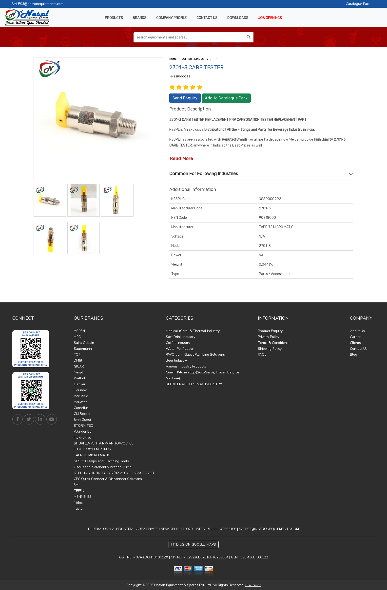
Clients (355, 342)
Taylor (79, 508)
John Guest (82, 419)
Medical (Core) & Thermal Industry (193, 331)
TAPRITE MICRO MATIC (92, 455)
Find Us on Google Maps (193, 544)
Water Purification (180, 348)
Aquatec (80, 402)
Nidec (78, 502)
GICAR (79, 366)
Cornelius (81, 408)
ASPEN (79, 331)
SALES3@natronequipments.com (37, 3)
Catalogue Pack (358, 3)
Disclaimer (253, 585)
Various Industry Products (186, 366)
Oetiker (79, 384)
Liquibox (80, 390)
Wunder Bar (83, 431)
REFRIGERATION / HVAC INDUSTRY (194, 384)
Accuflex (81, 396)
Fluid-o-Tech (84, 437)
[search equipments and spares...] (189, 37)
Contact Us (359, 348)
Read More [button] (181, 158)
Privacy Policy (268, 336)
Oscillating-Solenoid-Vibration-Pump (103, 467)
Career (355, 336)
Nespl (78, 372)
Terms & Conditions (273, 342)
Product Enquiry (270, 331)
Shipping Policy (270, 348)
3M (76, 484)
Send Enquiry (185, 98)
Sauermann (83, 348)
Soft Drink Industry (195, 58)
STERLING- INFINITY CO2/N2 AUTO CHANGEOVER (114, 473)
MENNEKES (83, 496)
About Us (357, 331)
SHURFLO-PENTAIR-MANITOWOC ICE (104, 443)
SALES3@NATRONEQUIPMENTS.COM (269, 529)
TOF (77, 354)
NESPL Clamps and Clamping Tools (101, 461)
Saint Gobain (84, 342)
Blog (353, 354)
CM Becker (82, 413)
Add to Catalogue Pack (226, 98)
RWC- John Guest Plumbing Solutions (195, 354)
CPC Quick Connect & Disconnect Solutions (108, 479)
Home (172, 58)
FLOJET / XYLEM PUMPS (92, 449)
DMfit (78, 360)
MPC (77, 336)
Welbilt (79, 378)
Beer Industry (176, 360)
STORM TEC (83, 425)
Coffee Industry (178, 342)
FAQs (262, 354)
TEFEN (79, 490)
